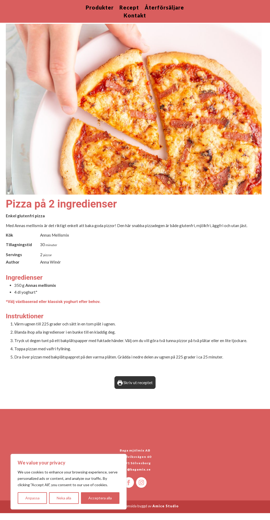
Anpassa (32, 498)
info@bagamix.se (135, 476)
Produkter (100, 8)
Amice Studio (165, 513)
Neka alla (64, 498)
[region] (69, 481)
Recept (129, 8)
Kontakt (135, 16)
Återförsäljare (164, 8)
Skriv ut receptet (135, 389)
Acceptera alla (100, 498)
